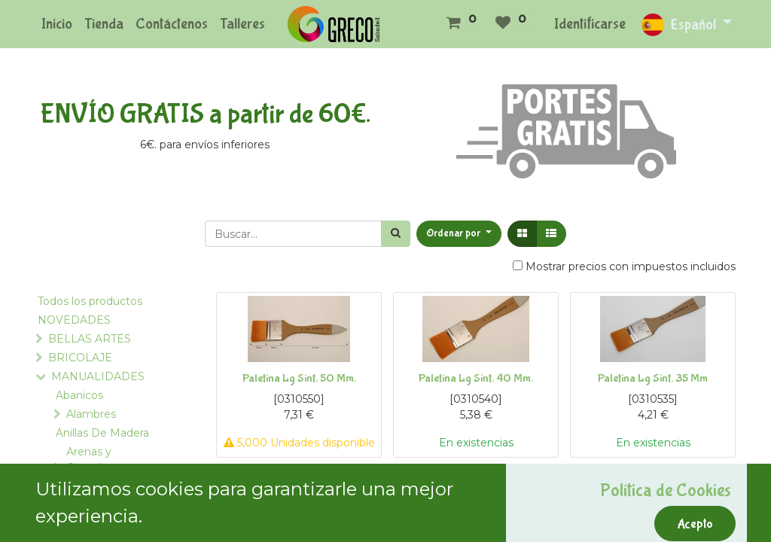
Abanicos (79, 395)
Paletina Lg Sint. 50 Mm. (299, 378)
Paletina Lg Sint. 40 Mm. (476, 378)
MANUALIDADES (98, 376)
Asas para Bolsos (99, 521)
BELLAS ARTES (89, 339)
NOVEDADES (74, 320)
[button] (458, 234)
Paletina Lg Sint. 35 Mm (653, 378)
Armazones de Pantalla (94, 494)
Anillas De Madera (102, 433)
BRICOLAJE (80, 357)
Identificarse (590, 23)
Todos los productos (90, 301)
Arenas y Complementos (107, 459)
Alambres (91, 414)
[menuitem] (56, 24)
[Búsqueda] (395, 234)
